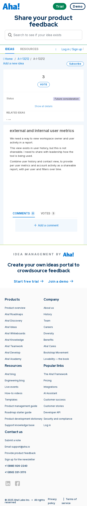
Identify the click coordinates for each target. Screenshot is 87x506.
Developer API (52, 412)
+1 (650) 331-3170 (15, 472)
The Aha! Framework (56, 374)
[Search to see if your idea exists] (45, 35)
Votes (48, 213)
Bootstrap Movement (56, 352)
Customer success (55, 399)
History (48, 314)
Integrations (50, 386)
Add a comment (46, 225)
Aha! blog (10, 374)
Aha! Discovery (13, 320)
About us (49, 307)
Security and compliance (58, 418)
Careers (48, 326)
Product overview (15, 307)
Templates (11, 399)
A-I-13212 (23, 58)
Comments (24, 213)
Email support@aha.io (17, 446)
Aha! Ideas (11, 326)
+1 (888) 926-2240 (16, 465)
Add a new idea (13, 63)
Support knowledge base (19, 425)
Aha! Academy (13, 358)
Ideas (9, 49)
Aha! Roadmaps (14, 314)
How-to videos (13, 393)
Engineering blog (15, 380)
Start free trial (29, 281)
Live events (11, 386)
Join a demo (60, 281)
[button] (56, 49)
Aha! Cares (50, 346)
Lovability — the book (56, 358)
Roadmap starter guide (18, 412)
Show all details (44, 106)
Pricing (48, 380)
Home (8, 58)
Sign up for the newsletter (20, 459)
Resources (29, 49)
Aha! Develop (12, 352)
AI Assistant (50, 393)
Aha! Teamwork (14, 346)
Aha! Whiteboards (15, 333)
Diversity (49, 333)
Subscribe (75, 63)
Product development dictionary (23, 418)
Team (47, 320)
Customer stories (54, 405)
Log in (47, 425)
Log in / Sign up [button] (73, 49)
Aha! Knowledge (14, 339)
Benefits (49, 339)
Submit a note (13, 440)
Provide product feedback (20, 453)
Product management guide (21, 405)
